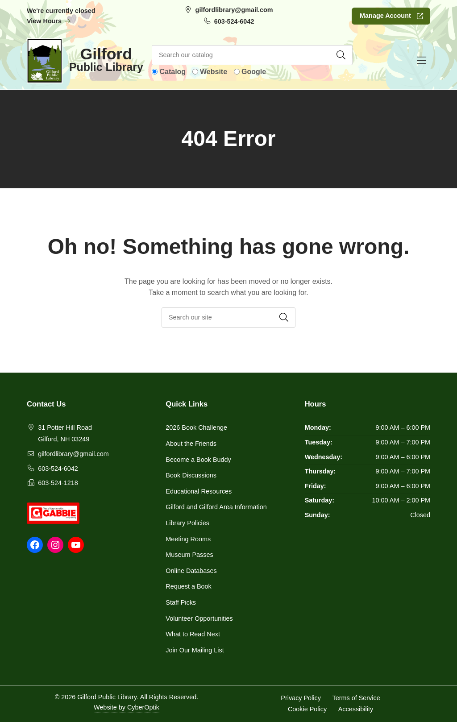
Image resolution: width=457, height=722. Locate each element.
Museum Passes (189, 554)
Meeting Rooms (188, 539)
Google (253, 71)
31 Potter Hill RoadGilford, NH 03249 (65, 433)
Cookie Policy (307, 709)
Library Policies (187, 523)
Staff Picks (181, 602)
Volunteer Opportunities (199, 618)
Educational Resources (199, 491)
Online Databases (191, 570)
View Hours (49, 21)
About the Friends (191, 443)
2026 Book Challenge (196, 427)
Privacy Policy (301, 697)
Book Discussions (191, 475)
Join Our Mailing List (195, 650)
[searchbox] (228, 317)
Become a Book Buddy (198, 459)
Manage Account (385, 15)
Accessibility (355, 709)
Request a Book (188, 586)
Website (213, 71)
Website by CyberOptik (126, 707)
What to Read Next (193, 634)
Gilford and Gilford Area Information (216, 506)
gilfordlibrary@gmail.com (234, 9)
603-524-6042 (234, 21)
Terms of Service (356, 697)
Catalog (172, 71)
